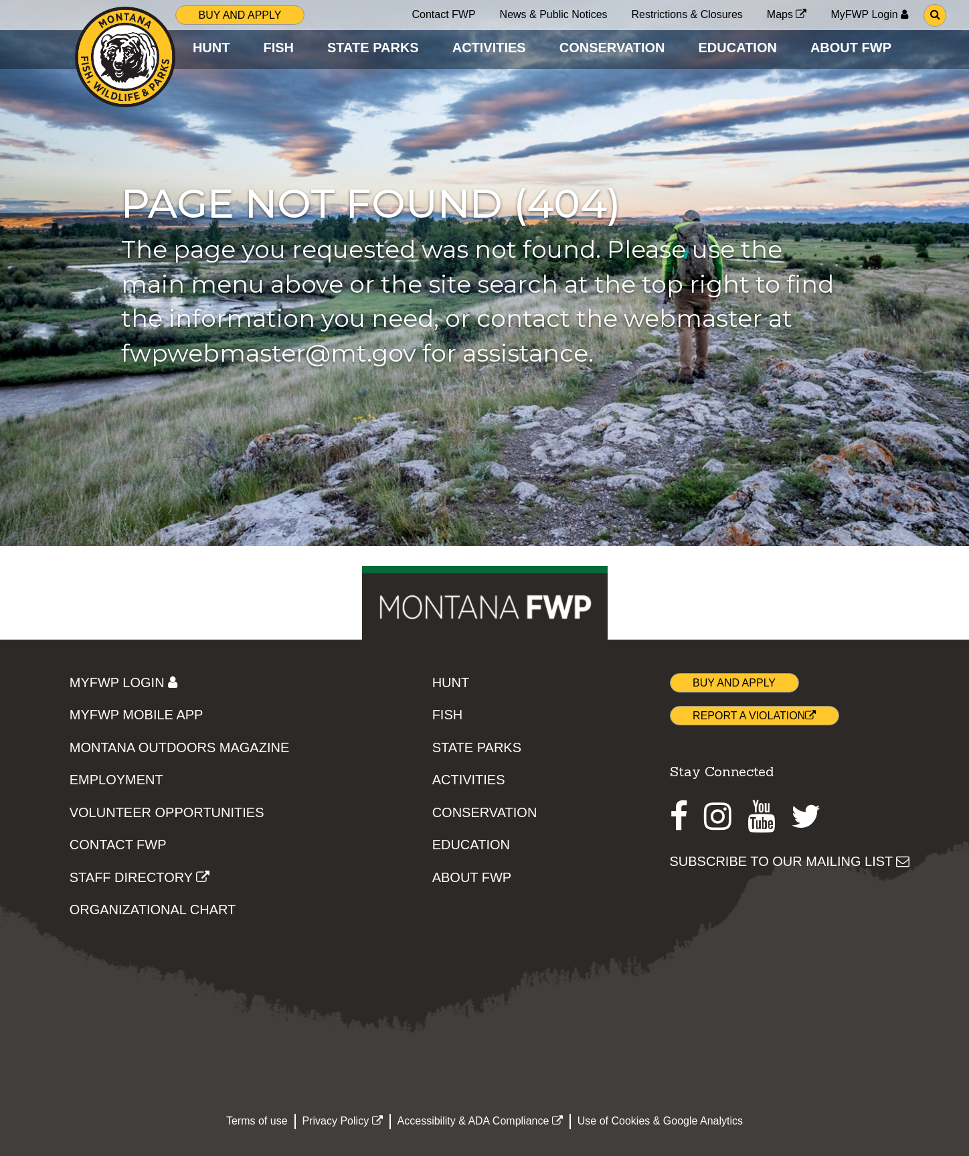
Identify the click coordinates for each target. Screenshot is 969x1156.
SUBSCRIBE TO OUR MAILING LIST (790, 861)
